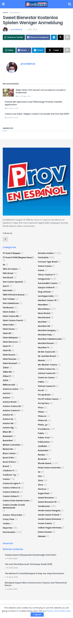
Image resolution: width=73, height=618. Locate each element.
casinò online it (11, 496)
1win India (7, 290)
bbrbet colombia (11, 444)
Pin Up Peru (43, 403)
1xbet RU (7, 350)
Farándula (43, 257)
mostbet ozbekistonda (50, 339)
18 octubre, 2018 (23, 96)
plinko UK (42, 420)
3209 (5, 380)
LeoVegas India (45, 296)
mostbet (42, 321)
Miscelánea (15, 12)
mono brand (44, 313)
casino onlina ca (11, 487)
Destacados (9, 532)
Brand (6, 466)
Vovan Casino (45, 523)
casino (6, 479)
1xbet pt (7, 346)
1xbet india (8, 324)
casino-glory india (12, 515)
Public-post (44, 437)
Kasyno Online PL (46, 287)
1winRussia (8, 307)
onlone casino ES (46, 373)
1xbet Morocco (10, 341)
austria (6, 393)
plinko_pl (42, 424)
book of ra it (9, 462)
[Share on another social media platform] (67, 37)
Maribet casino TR (47, 300)
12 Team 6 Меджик (11, 253)
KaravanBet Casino (47, 283)
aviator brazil (9, 402)
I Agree (37, 614)
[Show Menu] (3, 4)
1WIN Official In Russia (13, 294)
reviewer (42, 459)
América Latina (10, 389)
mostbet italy (45, 334)
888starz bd (9, 384)
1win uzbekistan (11, 303)
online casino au (46, 369)
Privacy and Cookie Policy (59, 611)
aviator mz (8, 423)
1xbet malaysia (10, 337)
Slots (40, 480)
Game (41, 270)
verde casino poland (48, 514)
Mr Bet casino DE (46, 351)
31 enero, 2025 (11, 117)
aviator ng (8, 427)
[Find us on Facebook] (5, 239)
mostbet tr (43, 347)
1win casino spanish (13, 281)
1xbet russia (9, 354)
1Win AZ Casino (10, 269)
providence (16, 29)
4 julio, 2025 (32, 29)
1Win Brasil (8, 273)
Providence (43, 429)
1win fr (6, 286)
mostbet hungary (47, 330)
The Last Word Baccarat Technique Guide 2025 (28, 564)
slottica (42, 489)
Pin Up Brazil (44, 394)
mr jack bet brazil (47, 356)
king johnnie (44, 291)
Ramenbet (43, 450)
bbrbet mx (8, 449)
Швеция (42, 536)
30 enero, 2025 (12, 108)
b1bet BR (7, 432)
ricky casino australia (49, 467)
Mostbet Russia (46, 343)
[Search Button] (69, 4)
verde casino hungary (49, 510)
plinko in (42, 416)
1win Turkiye (9, 299)
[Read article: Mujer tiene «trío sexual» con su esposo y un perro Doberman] (8, 93)
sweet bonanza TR (47, 502)
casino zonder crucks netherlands (14, 506)
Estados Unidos (46, 253)
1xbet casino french (13, 320)
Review (41, 454)
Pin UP (41, 390)
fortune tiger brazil (48, 261)
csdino (6, 523)
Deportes (7, 527)
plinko (41, 411)
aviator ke (8, 419)
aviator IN (8, 414)
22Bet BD (7, 371)
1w (4, 264)
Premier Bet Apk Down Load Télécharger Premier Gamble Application (33, 103)
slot (40, 476)
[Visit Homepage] (36, 4)
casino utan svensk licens (16, 500)
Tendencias (44, 506)
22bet (6, 367)
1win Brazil (8, 277)
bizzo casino (9, 453)
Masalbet (43, 304)
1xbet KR (7, 333)
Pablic (41, 381)
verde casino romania (49, 519)
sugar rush (43, 493)
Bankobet (8, 436)
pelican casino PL (47, 386)
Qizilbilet (42, 446)
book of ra (8, 457)
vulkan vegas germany (49, 527)
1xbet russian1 (10, 363)
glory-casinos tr (46, 274)
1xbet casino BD (11, 316)
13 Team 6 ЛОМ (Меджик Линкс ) (18, 257)
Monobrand (44, 317)
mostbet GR (44, 326)
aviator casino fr (11, 410)
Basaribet (8, 440)
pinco (41, 407)
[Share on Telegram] (54, 37)
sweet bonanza (46, 497)
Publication (44, 441)
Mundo (41, 360)
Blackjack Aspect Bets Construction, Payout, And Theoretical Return (36, 584)
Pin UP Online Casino (48, 399)
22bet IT (7, 376)
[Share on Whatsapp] (14, 37)
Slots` (41, 484)
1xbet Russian (9, 359)
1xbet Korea (9, 329)
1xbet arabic (9, 311)
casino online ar (11, 492)
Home (5, 12)
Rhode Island (44, 463)
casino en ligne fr (12, 483)
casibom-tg (9, 474)
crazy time (8, 519)
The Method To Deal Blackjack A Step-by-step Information (34, 573)
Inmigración (44, 279)
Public (41, 433)
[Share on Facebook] (38, 37)
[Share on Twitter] (61, 37)
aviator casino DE (12, 406)
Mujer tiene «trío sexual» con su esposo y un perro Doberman (41, 91)
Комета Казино (45, 532)
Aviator (6, 397)
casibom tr (8, 470)
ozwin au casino (46, 377)
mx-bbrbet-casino (47, 364)
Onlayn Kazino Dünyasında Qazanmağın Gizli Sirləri (30, 555)
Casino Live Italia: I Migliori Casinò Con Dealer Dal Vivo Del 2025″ (37, 113)
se (39, 472)
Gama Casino (45, 266)
